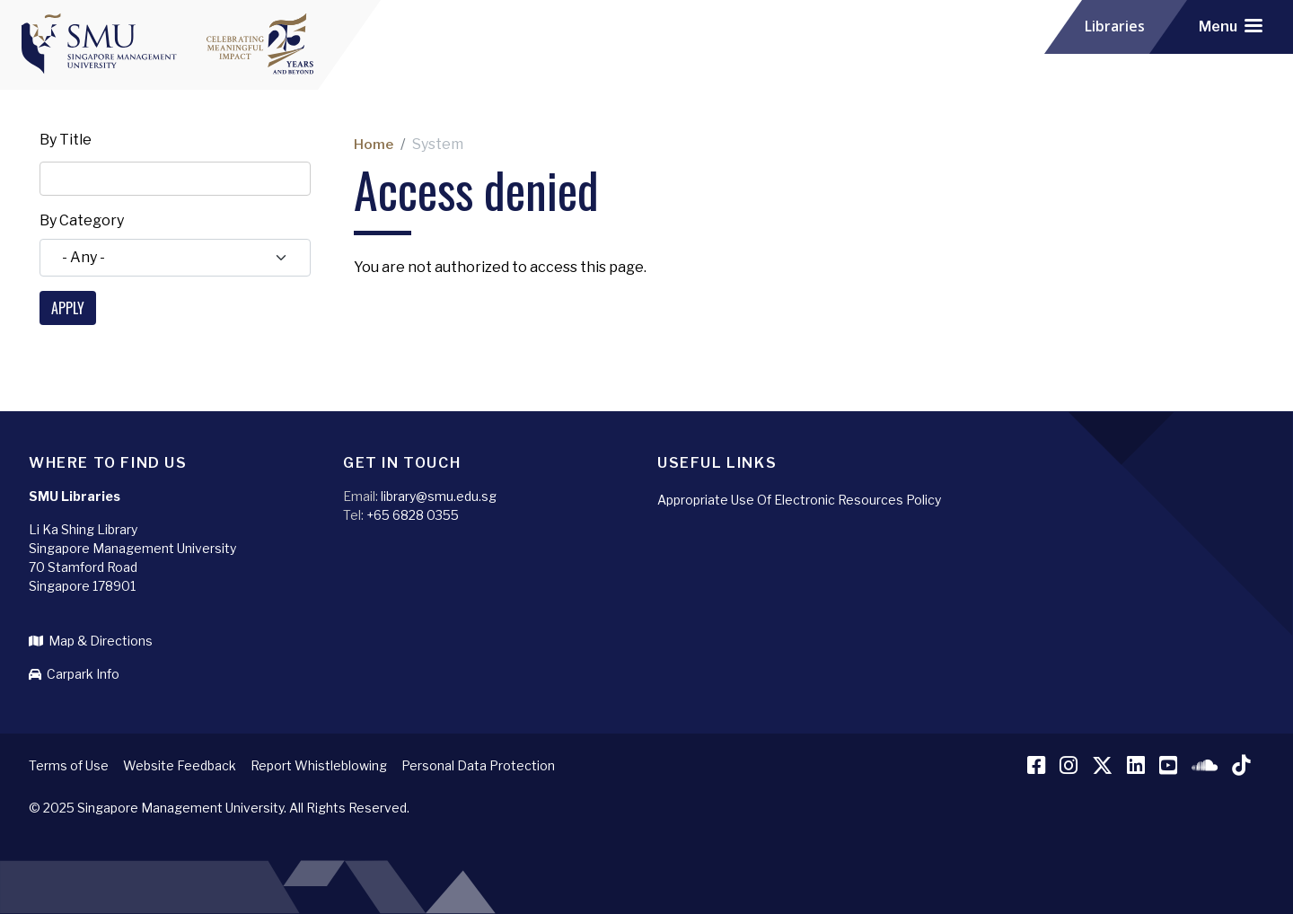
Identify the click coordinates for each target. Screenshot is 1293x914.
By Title (66, 139)
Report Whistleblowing (319, 765)
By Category (82, 220)
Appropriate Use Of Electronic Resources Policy (799, 499)
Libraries (1116, 27)
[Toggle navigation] (1230, 27)
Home (374, 144)
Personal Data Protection (478, 765)
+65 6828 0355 (412, 515)
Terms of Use (69, 765)
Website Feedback (179, 765)
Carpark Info (74, 673)
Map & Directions (91, 640)
